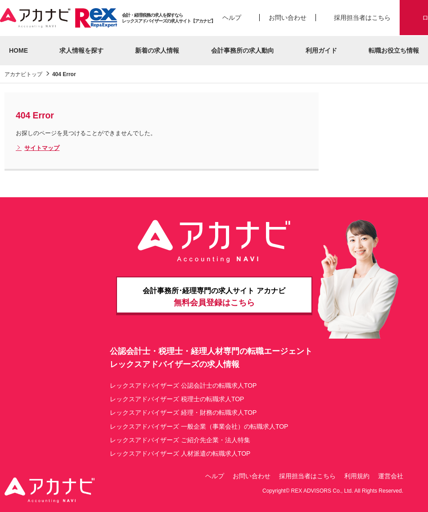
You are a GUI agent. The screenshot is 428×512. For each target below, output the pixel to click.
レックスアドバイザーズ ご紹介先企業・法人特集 (180, 440)
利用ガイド (321, 50)
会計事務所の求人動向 (242, 50)
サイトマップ (37, 148)
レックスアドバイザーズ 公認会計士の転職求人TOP (183, 385)
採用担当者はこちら (362, 17)
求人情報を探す (81, 50)
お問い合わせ (287, 17)
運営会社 (390, 476)
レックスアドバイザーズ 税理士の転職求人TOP (177, 399)
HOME (18, 50)
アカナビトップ (23, 74)
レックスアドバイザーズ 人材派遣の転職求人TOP (180, 453)
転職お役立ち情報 (394, 50)
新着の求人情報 (157, 50)
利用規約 (356, 476)
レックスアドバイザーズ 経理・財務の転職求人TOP (183, 412)
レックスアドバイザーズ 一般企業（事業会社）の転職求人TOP (199, 426)
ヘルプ (231, 17)
